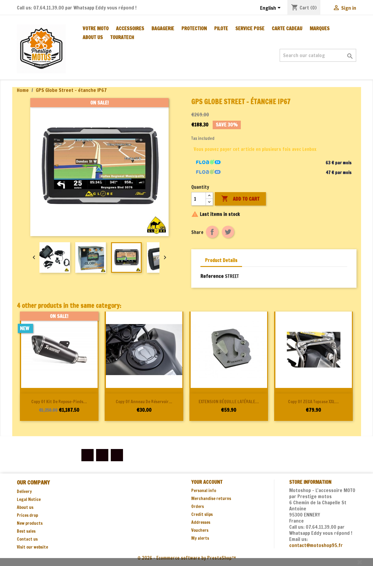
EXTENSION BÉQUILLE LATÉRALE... (229, 402)
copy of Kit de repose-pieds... (59, 402)
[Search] (318, 55)
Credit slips (202, 514)
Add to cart (240, 199)
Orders (197, 506)
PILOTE (221, 28)
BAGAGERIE (162, 28)
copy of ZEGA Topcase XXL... (313, 402)
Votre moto (96, 28)
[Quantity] (198, 199)
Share (212, 232)
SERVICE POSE (249, 28)
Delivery (24, 491)
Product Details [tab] (221, 260)
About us (93, 37)
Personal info (203, 490)
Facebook (87, 455)
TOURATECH (122, 37)
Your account (206, 482)
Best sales (26, 531)
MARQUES (320, 28)
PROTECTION (194, 28)
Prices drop (27, 515)
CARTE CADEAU (287, 28)
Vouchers (199, 530)
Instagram (117, 455)
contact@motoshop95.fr (316, 545)
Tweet (228, 232)
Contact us (27, 539)
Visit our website (32, 547)
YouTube (102, 455)
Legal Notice (29, 499)
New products (30, 523)
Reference (212, 276)
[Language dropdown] (271, 8)
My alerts (200, 538)
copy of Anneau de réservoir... (144, 402)
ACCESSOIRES (130, 28)
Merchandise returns (211, 498)
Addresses (200, 522)
